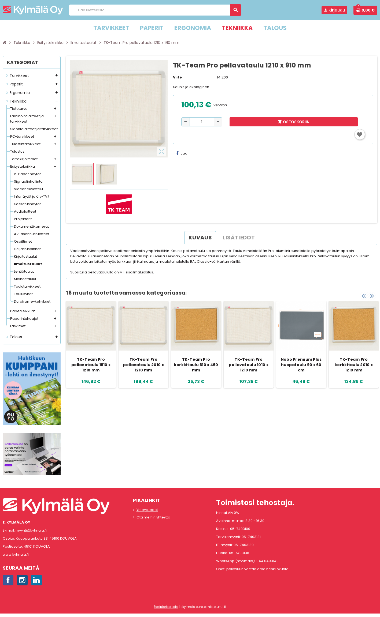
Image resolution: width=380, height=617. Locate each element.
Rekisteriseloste (166, 607)
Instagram (22, 580)
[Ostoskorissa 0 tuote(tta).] (365, 10)
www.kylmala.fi (16, 554)
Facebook (8, 580)
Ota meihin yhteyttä (153, 517)
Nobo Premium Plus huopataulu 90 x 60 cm (301, 365)
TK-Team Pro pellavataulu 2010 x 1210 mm (143, 365)
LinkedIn (36, 580)
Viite (177, 77)
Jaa (181, 153)
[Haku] (155, 10)
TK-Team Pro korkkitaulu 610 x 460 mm (196, 365)
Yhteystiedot (147, 509)
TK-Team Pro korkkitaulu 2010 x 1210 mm (354, 365)
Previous (364, 295)
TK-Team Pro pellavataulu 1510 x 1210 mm (90, 365)
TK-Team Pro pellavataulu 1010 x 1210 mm (248, 365)
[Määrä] (202, 122)
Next (372, 295)
